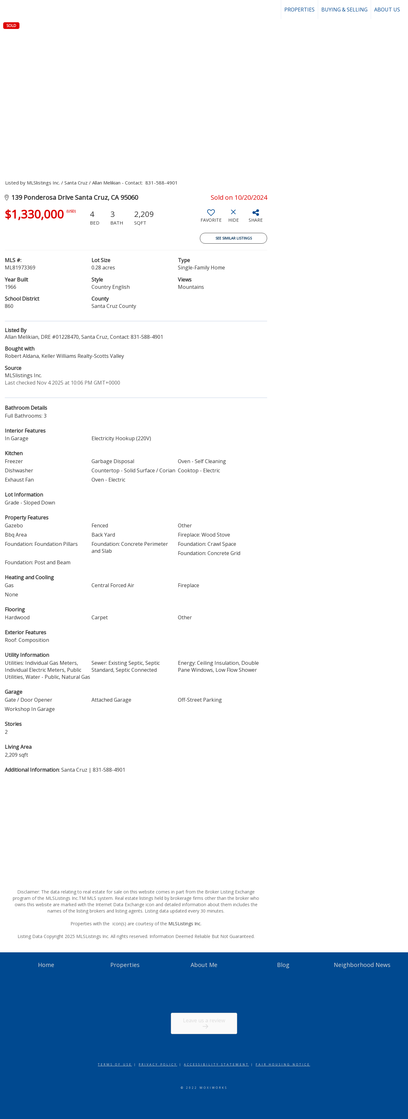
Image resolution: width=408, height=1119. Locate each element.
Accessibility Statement (216, 1064)
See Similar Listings (233, 238)
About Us (387, 9)
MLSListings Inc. (184, 924)
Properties (299, 9)
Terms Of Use (115, 1064)
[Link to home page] (8, 9)
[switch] (211, 218)
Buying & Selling (344, 9)
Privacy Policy (158, 1064)
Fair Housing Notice (283, 1064)
